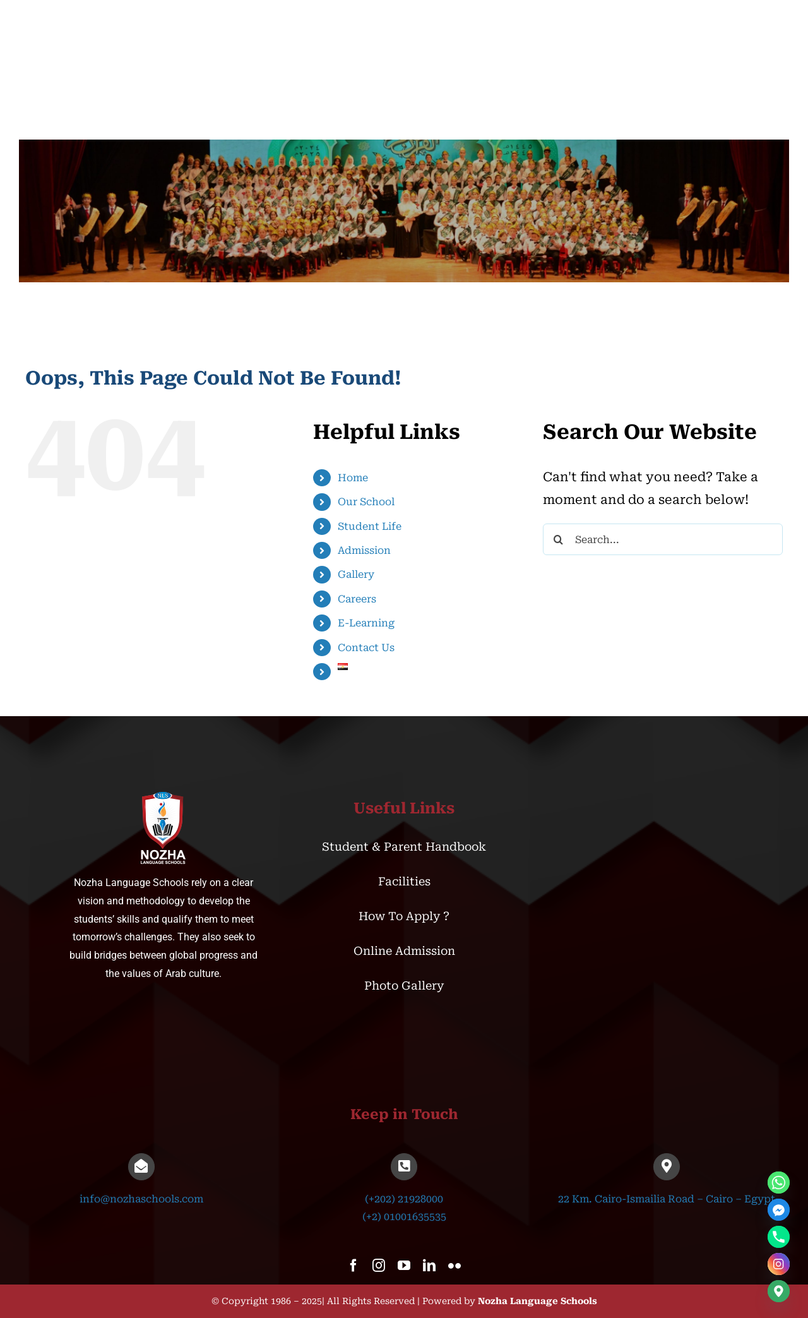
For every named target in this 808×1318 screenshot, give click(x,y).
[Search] (558, 539)
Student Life (369, 526)
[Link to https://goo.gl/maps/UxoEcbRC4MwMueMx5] (666, 1166)
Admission (364, 550)
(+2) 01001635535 (404, 1217)
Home (353, 478)
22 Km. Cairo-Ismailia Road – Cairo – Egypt (666, 1199)
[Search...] (663, 539)
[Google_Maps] (779, 1291)
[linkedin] (429, 1265)
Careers (357, 599)
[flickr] (454, 1265)
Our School (366, 502)
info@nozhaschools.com (141, 1199)
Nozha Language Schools (537, 1301)
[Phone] (779, 1237)
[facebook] (353, 1265)
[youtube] (404, 1265)
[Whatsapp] (779, 1182)
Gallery (356, 574)
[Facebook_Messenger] (779, 1210)
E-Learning (366, 623)
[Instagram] (779, 1264)
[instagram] (378, 1265)
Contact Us (366, 648)
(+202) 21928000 (404, 1199)
